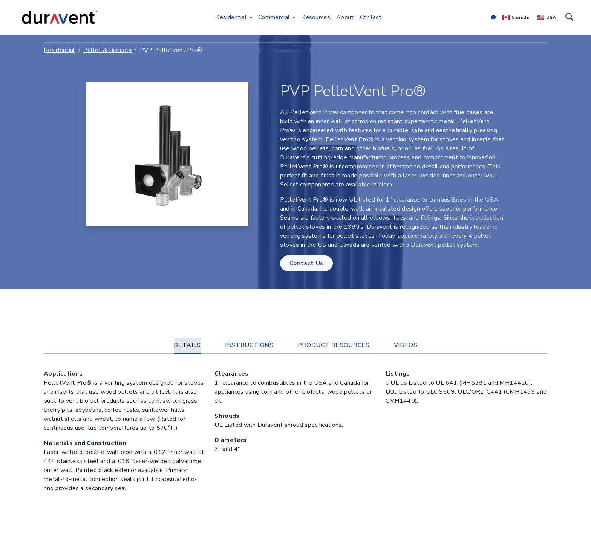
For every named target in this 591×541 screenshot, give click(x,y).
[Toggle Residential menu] (251, 17)
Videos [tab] (406, 345)
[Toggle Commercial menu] (294, 17)
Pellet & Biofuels (107, 50)
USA (551, 17)
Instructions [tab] (249, 345)
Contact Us (306, 263)
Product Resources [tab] (334, 345)
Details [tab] (187, 345)
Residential (59, 50)
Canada (520, 17)
